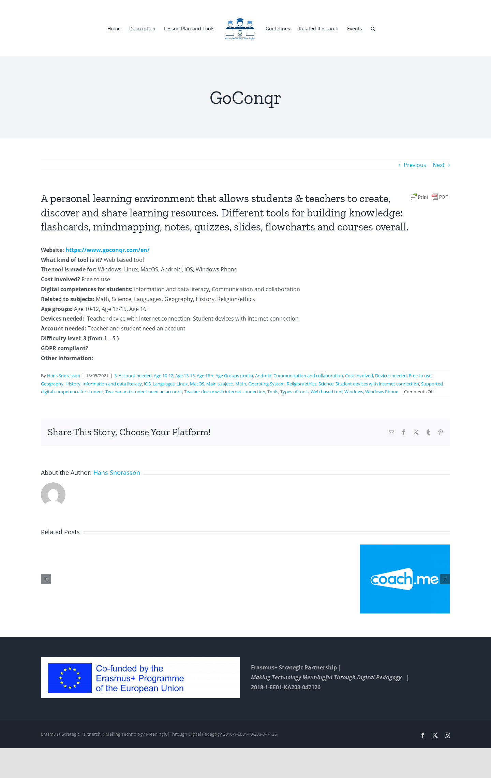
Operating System (266, 384)
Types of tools (294, 391)
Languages (164, 384)
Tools (272, 391)
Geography (52, 384)
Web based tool (326, 391)
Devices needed (391, 375)
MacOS (197, 384)
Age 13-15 (185, 375)
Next (439, 165)
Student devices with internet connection (377, 384)
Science (325, 384)
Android (263, 375)
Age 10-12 (163, 375)
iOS (147, 384)
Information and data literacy (112, 384)
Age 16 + (205, 375)
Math (240, 384)
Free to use (420, 375)
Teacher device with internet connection (224, 391)
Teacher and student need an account (143, 391)
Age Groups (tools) (234, 375)
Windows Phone (381, 391)
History (72, 384)
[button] (373, 28)
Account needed (135, 375)
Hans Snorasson (63, 375)
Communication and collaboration (308, 375)
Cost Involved (359, 375)
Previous (415, 165)
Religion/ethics (301, 384)
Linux (182, 384)
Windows (353, 391)
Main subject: (219, 384)
